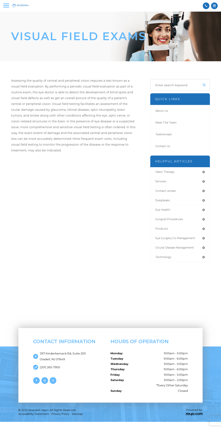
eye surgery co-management (177, 240)
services (161, 182)
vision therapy (166, 172)
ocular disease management (177, 250)
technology (164, 260)
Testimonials (164, 134)
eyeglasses (163, 201)
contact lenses (166, 191)
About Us (162, 111)
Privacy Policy (60, 417)
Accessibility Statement (33, 417)
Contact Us (163, 146)
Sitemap (77, 417)
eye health (163, 211)
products (162, 230)
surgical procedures (170, 221)
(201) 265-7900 (50, 370)
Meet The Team (167, 122)
